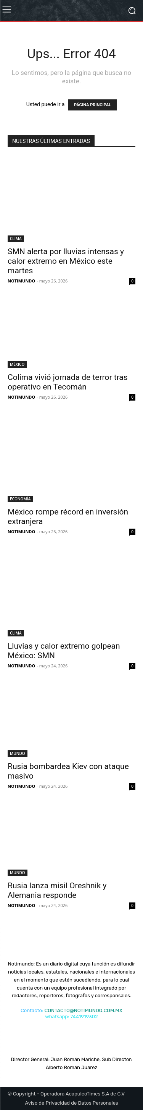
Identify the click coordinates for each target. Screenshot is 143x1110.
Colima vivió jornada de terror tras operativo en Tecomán (68, 382)
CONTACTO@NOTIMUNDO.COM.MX (83, 1010)
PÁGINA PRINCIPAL (92, 104)
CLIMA (16, 238)
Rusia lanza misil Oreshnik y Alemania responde (57, 890)
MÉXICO (17, 364)
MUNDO (17, 753)
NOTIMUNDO (21, 281)
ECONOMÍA (20, 498)
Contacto (31, 1010)
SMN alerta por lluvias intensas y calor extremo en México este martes (66, 261)
